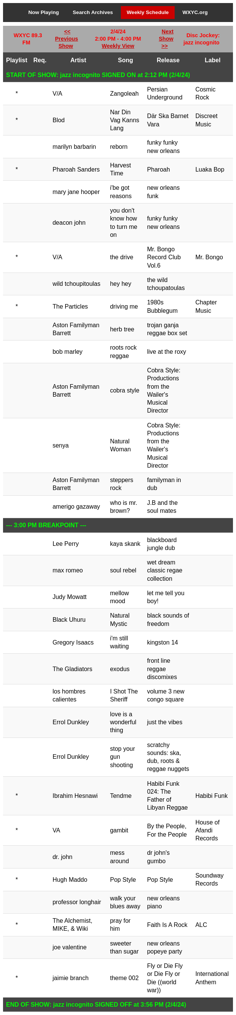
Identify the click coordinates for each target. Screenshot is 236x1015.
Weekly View (118, 46)
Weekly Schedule (148, 12)
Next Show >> (166, 38)
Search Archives (93, 12)
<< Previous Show (66, 38)
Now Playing (43, 12)
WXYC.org (195, 12)
